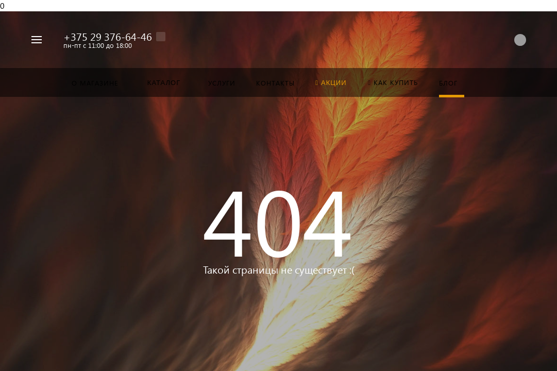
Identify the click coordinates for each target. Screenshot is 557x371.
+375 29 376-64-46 (107, 36)
